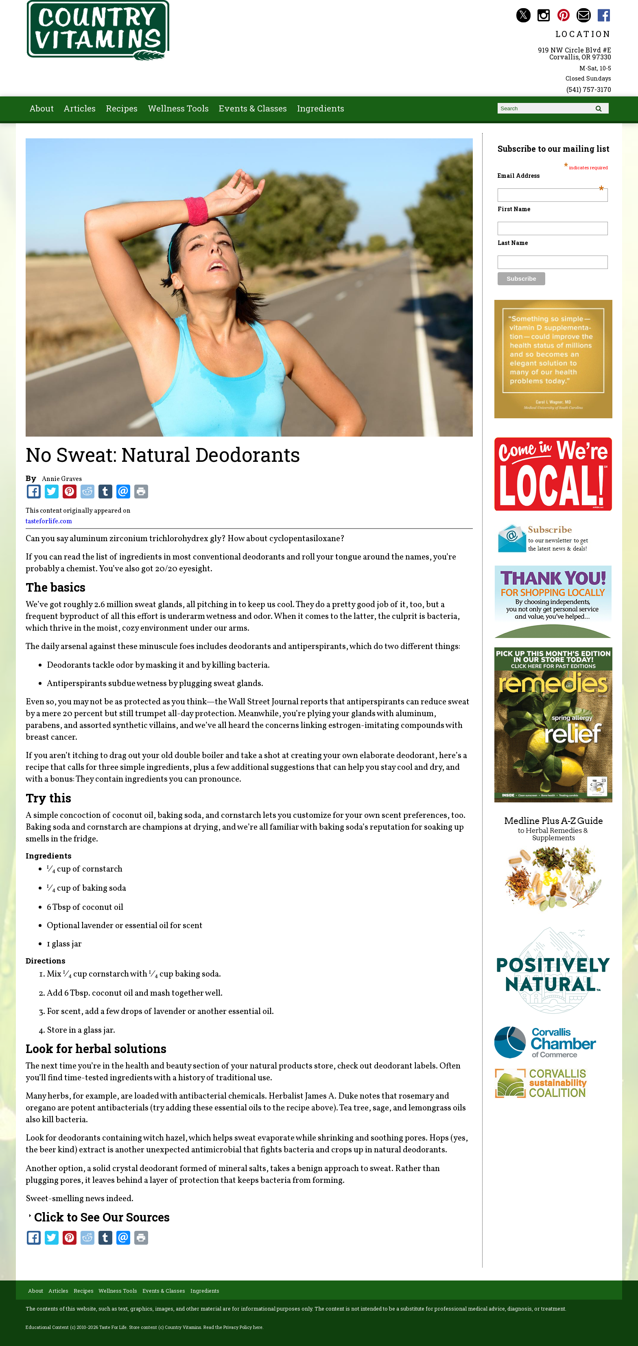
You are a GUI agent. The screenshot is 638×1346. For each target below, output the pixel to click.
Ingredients (320, 108)
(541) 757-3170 (588, 89)
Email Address (551, 175)
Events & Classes (253, 108)
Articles (79, 108)
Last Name (513, 243)
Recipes (122, 108)
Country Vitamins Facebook (604, 15)
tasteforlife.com (49, 521)
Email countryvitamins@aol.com (584, 15)
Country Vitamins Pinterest (564, 15)
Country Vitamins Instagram (543, 15)
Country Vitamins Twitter (523, 15)
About (41, 108)
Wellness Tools (178, 108)
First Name (514, 209)
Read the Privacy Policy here (232, 1327)
